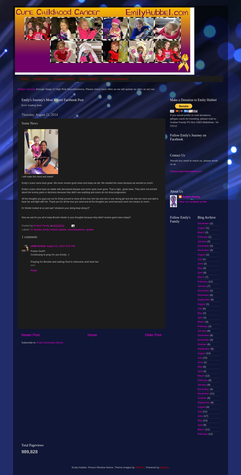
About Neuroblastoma (115, 78)
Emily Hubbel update (54, 229)
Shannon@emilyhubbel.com (186, 171)
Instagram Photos (64, 78)
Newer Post (30, 335)
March (201, 232)
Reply (34, 270)
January (202, 241)
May (200, 268)
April (200, 272)
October (202, 344)
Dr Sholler (35, 229)
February (203, 236)
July (200, 259)
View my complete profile (193, 201)
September (204, 299)
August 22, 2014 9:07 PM (61, 246)
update (89, 229)
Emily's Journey (26, 89)
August (202, 227)
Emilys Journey (88, 78)
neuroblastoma (76, 229)
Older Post (153, 335)
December (203, 223)
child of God (38, 246)
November (203, 250)
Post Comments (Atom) (50, 342)
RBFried (140, 467)
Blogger (164, 467)
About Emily (41, 78)
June (200, 263)
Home (24, 78)
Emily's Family (191, 196)
